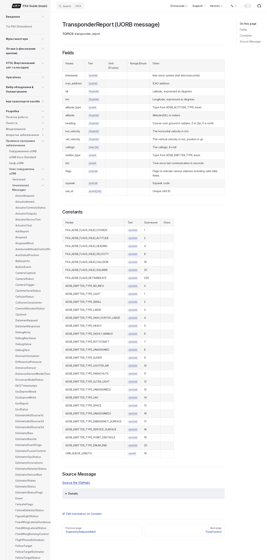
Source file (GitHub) (76, 483)
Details (73, 493)
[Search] (70, 6)
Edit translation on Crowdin (82, 513)
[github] (259, 6)
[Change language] (233, 6)
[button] (43, 17)
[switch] (247, 6)
